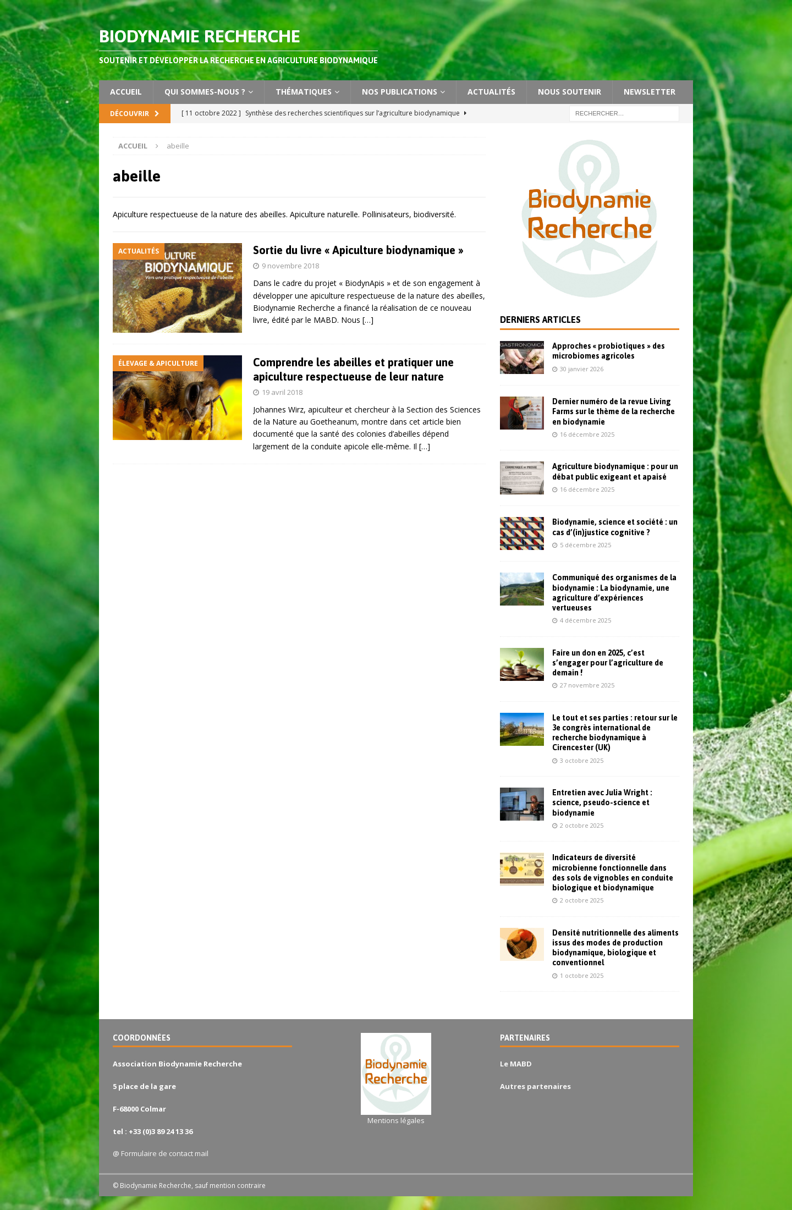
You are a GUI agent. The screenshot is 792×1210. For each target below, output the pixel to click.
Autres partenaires (535, 1086)
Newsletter (649, 91)
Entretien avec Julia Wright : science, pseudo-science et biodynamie (602, 802)
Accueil (126, 91)
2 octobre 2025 (581, 825)
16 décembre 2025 (587, 434)
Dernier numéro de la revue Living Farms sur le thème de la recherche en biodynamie (613, 411)
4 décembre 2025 (585, 620)
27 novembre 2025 (587, 685)
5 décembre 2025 (585, 545)
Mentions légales (396, 1120)
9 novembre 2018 (290, 266)
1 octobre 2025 (581, 975)
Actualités (491, 91)
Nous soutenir (569, 91)
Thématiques (304, 91)
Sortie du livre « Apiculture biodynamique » (358, 250)
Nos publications (399, 91)
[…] (367, 320)
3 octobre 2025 (581, 760)
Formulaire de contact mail (164, 1153)
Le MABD (516, 1064)
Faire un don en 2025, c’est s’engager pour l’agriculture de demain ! (607, 662)
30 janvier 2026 (581, 369)
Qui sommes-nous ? (204, 91)
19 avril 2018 (282, 392)
